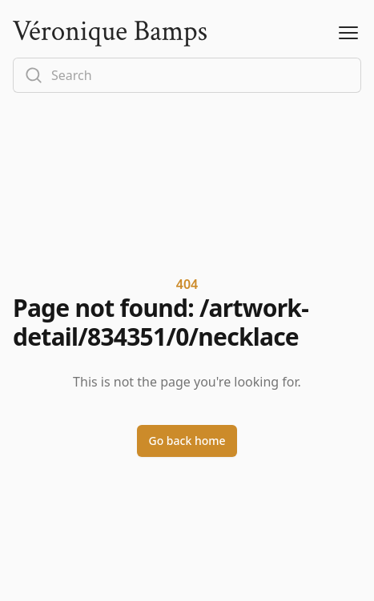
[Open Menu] (348, 33)
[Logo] (110, 33)
